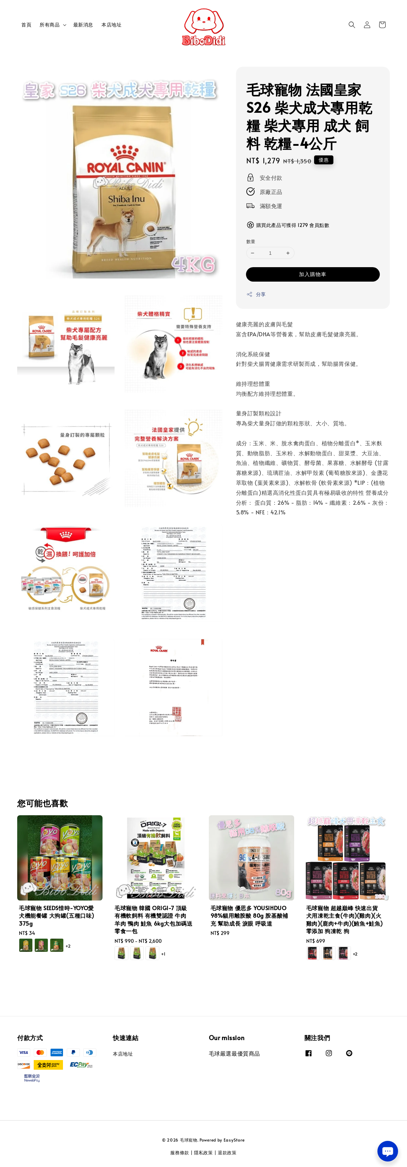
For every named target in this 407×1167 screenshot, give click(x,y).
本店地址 (111, 24)
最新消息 (83, 24)
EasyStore (234, 1140)
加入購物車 (312, 273)
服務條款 (179, 1152)
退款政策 (227, 1152)
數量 (251, 241)
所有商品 (50, 25)
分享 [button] (256, 294)
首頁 (26, 24)
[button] (352, 24)
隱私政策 (203, 1152)
